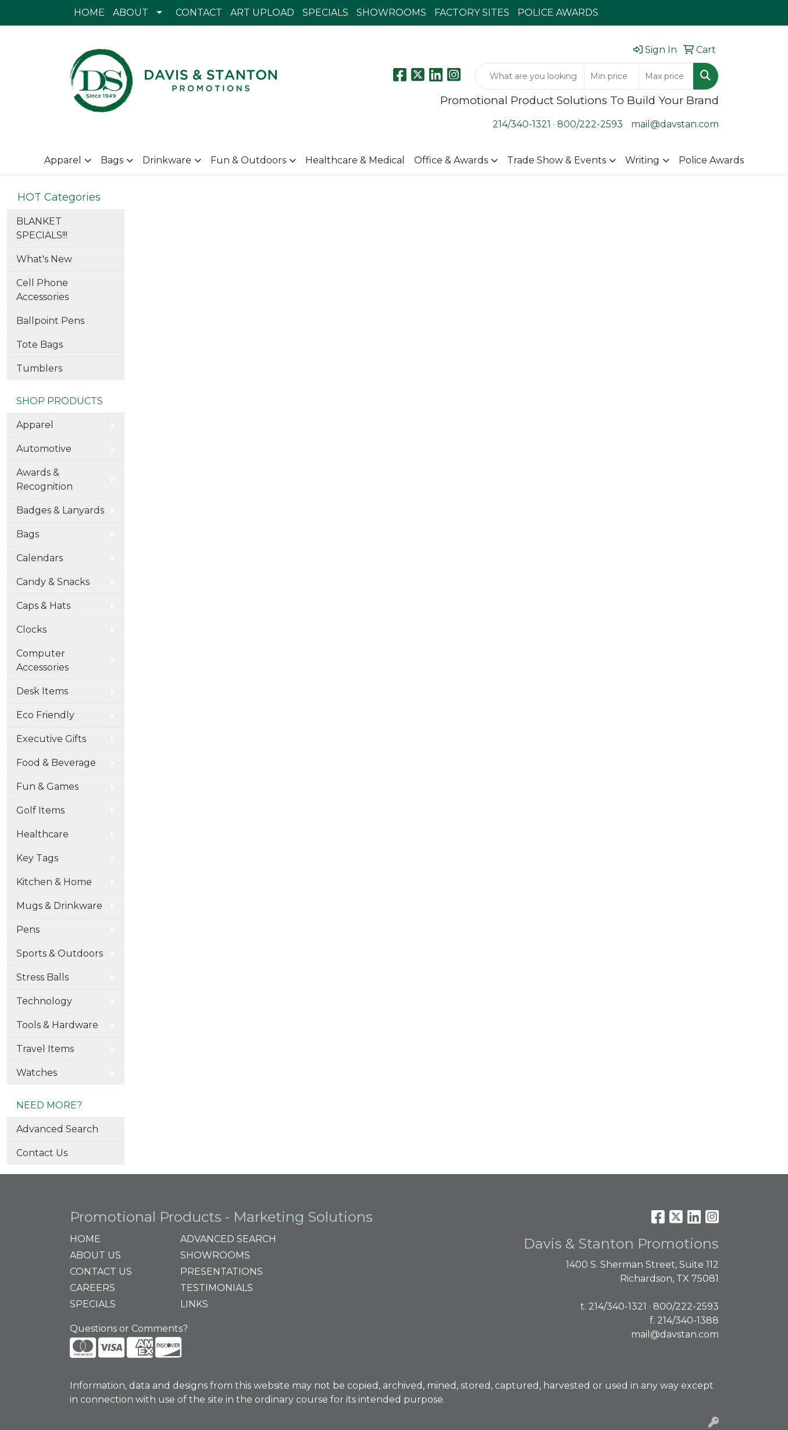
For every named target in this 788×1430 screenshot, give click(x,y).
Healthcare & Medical (355, 160)
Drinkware (166, 160)
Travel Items (45, 1048)
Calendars (39, 558)
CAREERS (92, 1287)
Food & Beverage (56, 762)
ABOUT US (95, 1255)
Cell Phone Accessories (42, 289)
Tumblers (39, 368)
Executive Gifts (51, 738)
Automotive (44, 448)
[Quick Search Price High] (666, 76)
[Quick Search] (529, 76)
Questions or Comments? (129, 1328)
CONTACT (199, 12)
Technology (44, 1001)
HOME (89, 12)
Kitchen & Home (54, 881)
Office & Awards (451, 160)
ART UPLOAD (262, 12)
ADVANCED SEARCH (228, 1238)
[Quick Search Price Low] (611, 76)
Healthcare (42, 834)
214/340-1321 (522, 124)
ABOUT (130, 12)
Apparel (62, 160)
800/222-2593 (590, 124)
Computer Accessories (42, 660)
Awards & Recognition (44, 479)
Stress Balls (42, 977)
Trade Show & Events (556, 160)
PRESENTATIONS (221, 1271)
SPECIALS (325, 12)
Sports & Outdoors (59, 953)
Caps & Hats (43, 605)
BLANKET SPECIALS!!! (41, 228)
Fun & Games (47, 786)
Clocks (31, 629)
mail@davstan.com (675, 124)
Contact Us (41, 1152)
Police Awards (711, 160)
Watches (36, 1072)
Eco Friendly (45, 715)
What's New (44, 259)
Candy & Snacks (53, 581)
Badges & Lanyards (60, 510)
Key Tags (37, 858)
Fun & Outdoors (248, 160)
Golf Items (40, 810)
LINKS (194, 1304)
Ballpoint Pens (50, 320)
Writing (642, 160)
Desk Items (42, 691)
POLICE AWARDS (558, 12)
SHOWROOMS (391, 12)
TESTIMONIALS (216, 1287)
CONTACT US (101, 1271)
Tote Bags (39, 344)
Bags (112, 160)
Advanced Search (57, 1129)
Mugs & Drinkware (59, 905)
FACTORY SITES (471, 12)
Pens (28, 929)
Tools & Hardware (57, 1024)
